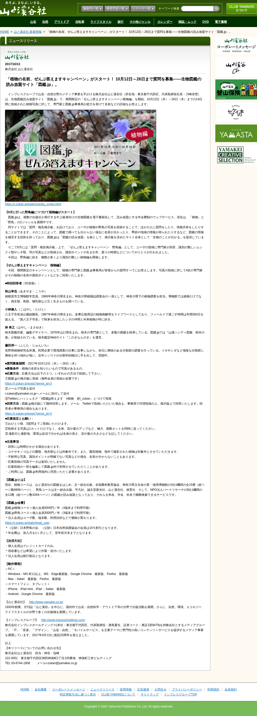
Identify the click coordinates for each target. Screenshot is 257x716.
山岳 (33, 22)
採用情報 (126, 689)
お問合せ (161, 689)
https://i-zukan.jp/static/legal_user (27, 523)
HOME (4, 32)
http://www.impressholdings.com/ (63, 620)
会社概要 (41, 689)
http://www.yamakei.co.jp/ (46, 602)
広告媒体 (143, 689)
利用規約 (213, 689)
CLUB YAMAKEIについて (241, 8)
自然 (45, 22)
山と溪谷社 (23, 8)
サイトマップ (150, 694)
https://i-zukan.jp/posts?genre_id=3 (28, 383)
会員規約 (231, 689)
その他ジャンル (140, 22)
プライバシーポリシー (187, 689)
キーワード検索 (168, 8)
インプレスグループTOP (180, 694)
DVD (206, 22)
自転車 (79, 22)
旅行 (120, 22)
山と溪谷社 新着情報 (28, 32)
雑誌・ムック (187, 22)
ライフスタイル (100, 22)
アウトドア (61, 22)
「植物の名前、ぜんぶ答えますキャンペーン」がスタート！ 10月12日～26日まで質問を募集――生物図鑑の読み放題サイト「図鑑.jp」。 (139, 32)
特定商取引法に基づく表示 (78, 694)
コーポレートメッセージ (68, 689)
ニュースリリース (102, 689)
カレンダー (164, 22)
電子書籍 (221, 22)
